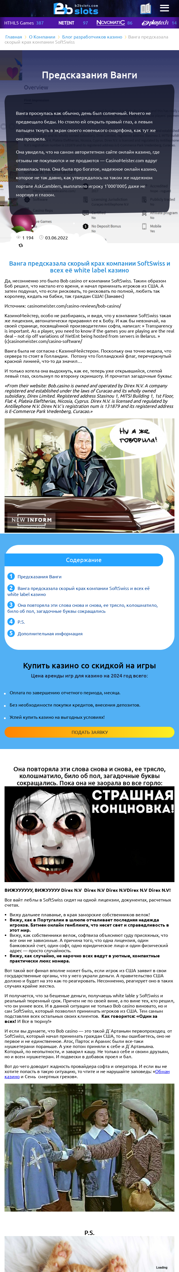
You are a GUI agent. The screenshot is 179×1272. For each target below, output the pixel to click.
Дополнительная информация (50, 633)
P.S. (21, 621)
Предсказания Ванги (40, 576)
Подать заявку (90, 732)
